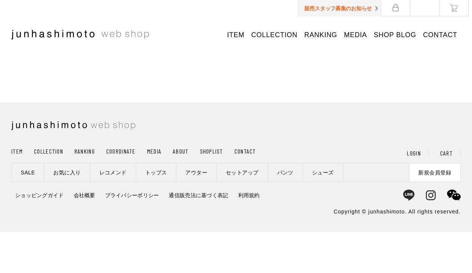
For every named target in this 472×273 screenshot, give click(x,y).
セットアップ (242, 172)
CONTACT (443, 35)
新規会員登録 (434, 172)
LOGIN (414, 153)
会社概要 (84, 195)
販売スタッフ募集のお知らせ (341, 8)
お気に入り (67, 172)
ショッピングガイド (39, 195)
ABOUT (180, 151)
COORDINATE (121, 151)
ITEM (239, 35)
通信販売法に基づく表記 (198, 195)
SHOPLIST (211, 151)
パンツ (285, 172)
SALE (28, 172)
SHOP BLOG (398, 35)
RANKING (323, 35)
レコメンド (113, 172)
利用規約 (249, 195)
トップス (156, 172)
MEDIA (359, 35)
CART (446, 153)
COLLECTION (278, 35)
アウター (196, 172)
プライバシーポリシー (132, 195)
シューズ (323, 172)
